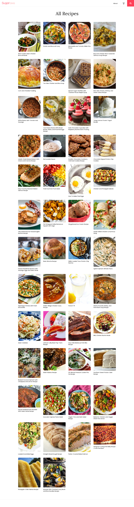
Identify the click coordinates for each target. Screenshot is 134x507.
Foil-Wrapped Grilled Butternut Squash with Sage (53, 225)
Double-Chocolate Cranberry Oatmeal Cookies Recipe (77, 160)
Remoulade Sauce (49, 159)
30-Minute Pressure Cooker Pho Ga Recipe (78, 373)
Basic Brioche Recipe (50, 261)
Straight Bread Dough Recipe (52, 454)
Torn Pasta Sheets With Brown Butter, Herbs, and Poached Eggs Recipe (53, 129)
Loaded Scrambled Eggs (26, 454)
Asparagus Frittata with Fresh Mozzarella (27, 306)
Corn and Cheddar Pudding (27, 91)
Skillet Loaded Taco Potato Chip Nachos (78, 262)
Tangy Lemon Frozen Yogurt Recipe (103, 121)
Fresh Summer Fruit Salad (51, 189)
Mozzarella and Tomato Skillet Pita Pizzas (79, 47)
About (115, 3)
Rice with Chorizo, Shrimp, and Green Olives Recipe (103, 91)
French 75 (71, 306)
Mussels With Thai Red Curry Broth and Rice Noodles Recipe (54, 490)
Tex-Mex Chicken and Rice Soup (53, 83)
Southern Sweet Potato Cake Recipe (103, 373)
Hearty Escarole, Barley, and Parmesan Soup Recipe (102, 306)
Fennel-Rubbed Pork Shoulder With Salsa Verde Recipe (27, 410)
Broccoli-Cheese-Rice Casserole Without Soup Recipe (104, 54)
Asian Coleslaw (23, 343)
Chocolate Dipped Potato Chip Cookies (103, 160)
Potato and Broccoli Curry (51, 46)
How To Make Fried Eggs (76, 196)
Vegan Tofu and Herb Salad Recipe (77, 418)
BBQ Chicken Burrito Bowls (102, 335)
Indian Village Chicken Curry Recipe (52, 306)
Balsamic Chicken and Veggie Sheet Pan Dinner (103, 418)
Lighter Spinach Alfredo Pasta (103, 269)
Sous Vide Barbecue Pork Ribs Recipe (77, 343)
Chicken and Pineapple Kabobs (104, 189)
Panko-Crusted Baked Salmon (78, 454)
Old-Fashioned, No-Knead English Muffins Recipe (29, 232)
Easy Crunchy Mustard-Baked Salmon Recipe (27, 189)
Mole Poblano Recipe (50, 372)
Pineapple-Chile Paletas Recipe (28, 489)
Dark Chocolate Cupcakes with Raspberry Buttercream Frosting (78, 128)
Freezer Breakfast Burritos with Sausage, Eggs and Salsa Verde (28, 269)
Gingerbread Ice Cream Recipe (78, 224)
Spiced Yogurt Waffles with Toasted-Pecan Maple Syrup (77, 91)
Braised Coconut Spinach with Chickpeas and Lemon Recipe (28, 381)
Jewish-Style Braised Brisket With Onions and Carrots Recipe (28, 160)
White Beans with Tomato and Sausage (28, 121)
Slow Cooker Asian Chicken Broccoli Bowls (27, 54)
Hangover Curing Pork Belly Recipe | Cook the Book (104, 447)
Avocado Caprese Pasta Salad (53, 417)
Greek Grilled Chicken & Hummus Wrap (104, 232)
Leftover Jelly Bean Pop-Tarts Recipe (52, 343)
